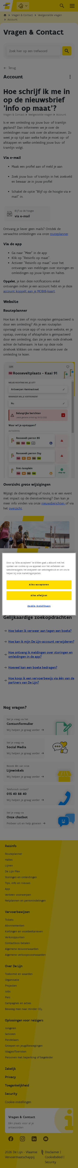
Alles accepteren (39, 584)
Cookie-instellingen (39, 606)
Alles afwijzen (39, 595)
